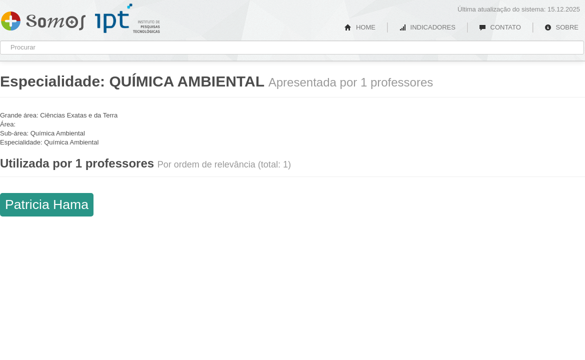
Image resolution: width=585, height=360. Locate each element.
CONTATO (500, 27)
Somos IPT (43, 19)
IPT (127, 19)
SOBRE (561, 27)
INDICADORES (427, 27)
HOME (360, 27)
